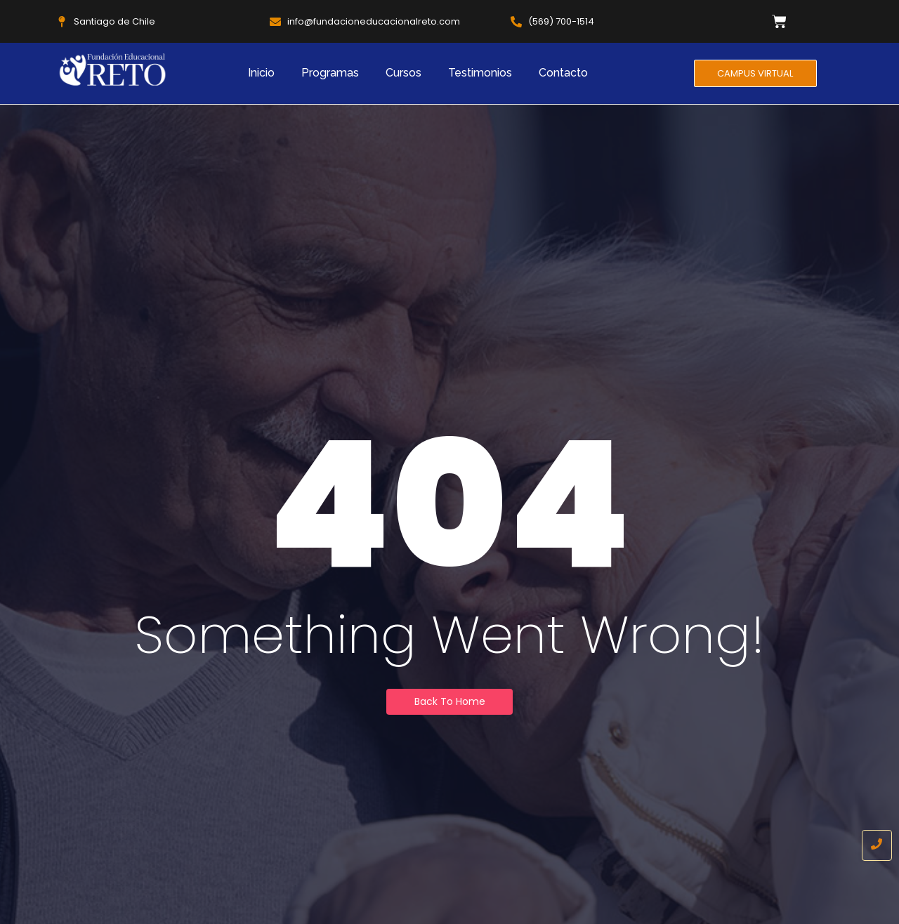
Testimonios (480, 72)
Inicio (261, 72)
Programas (330, 72)
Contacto (563, 72)
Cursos (403, 72)
